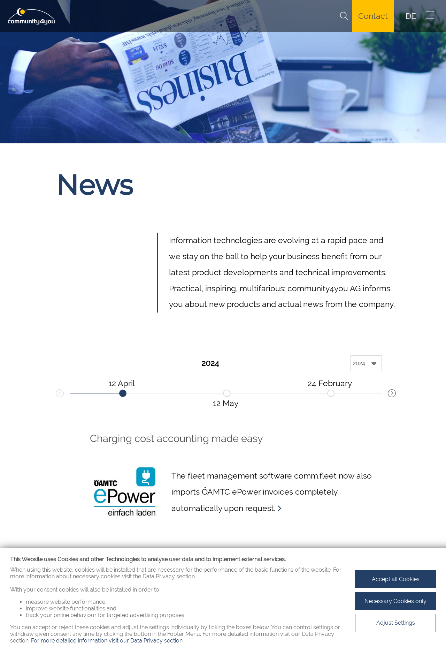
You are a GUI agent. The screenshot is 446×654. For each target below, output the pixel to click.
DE (411, 16)
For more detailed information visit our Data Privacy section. (107, 640)
